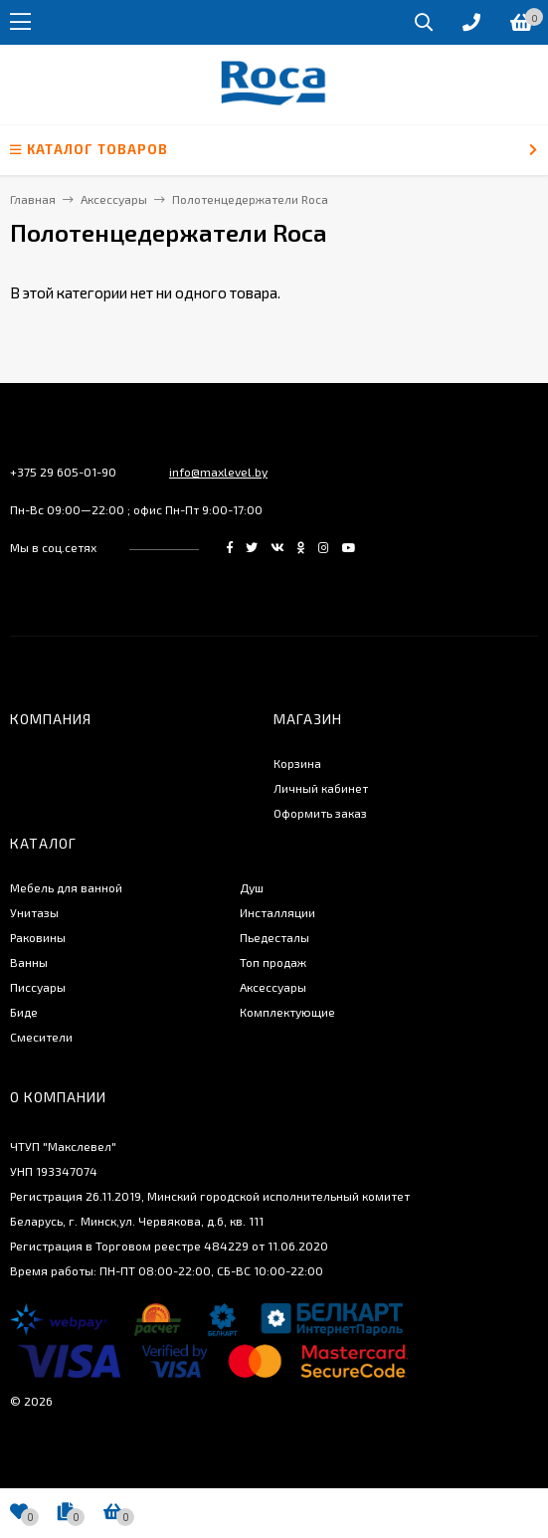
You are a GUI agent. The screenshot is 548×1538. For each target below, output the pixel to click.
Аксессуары (273, 987)
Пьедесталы (274, 937)
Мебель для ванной (66, 887)
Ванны (29, 962)
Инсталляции (277, 912)
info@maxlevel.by (218, 472)
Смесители (41, 1037)
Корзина (297, 763)
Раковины (38, 937)
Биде (24, 1012)
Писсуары (38, 987)
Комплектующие (287, 1012)
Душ (252, 887)
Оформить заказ (320, 813)
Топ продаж (273, 962)
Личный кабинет (321, 788)
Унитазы (34, 912)
